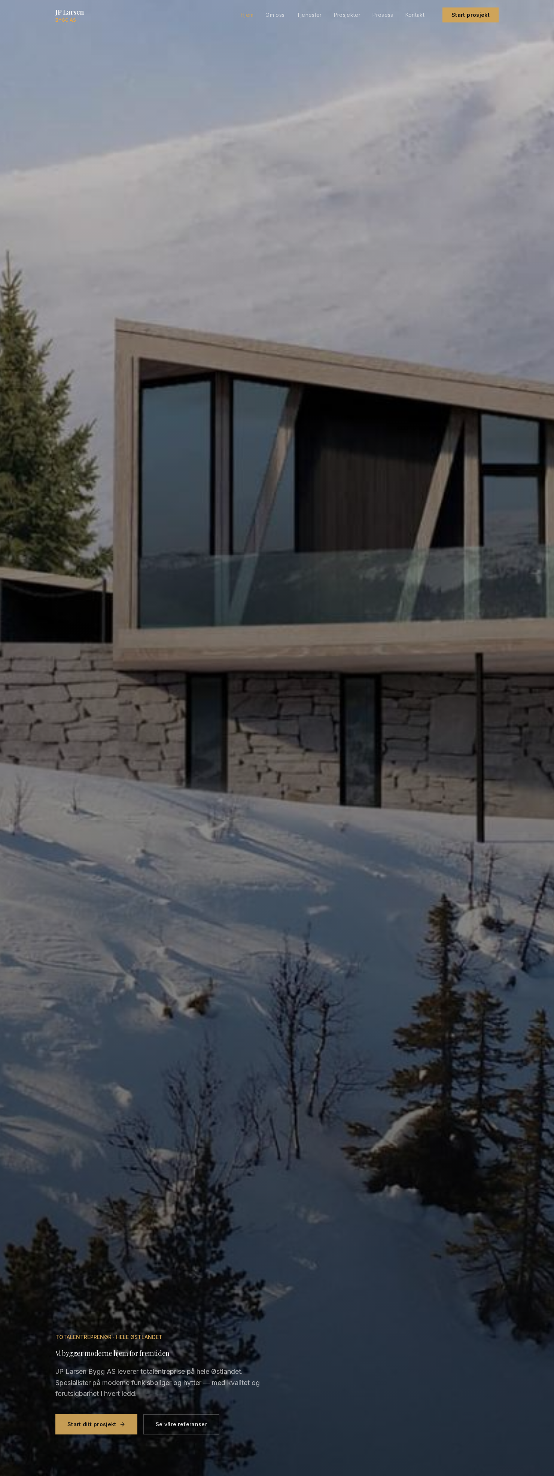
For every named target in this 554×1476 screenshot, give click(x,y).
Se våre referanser (181, 1427)
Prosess (382, 15)
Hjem (247, 15)
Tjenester (309, 15)
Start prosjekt (470, 15)
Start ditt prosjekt (96, 1427)
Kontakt (414, 15)
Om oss (274, 15)
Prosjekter (347, 15)
